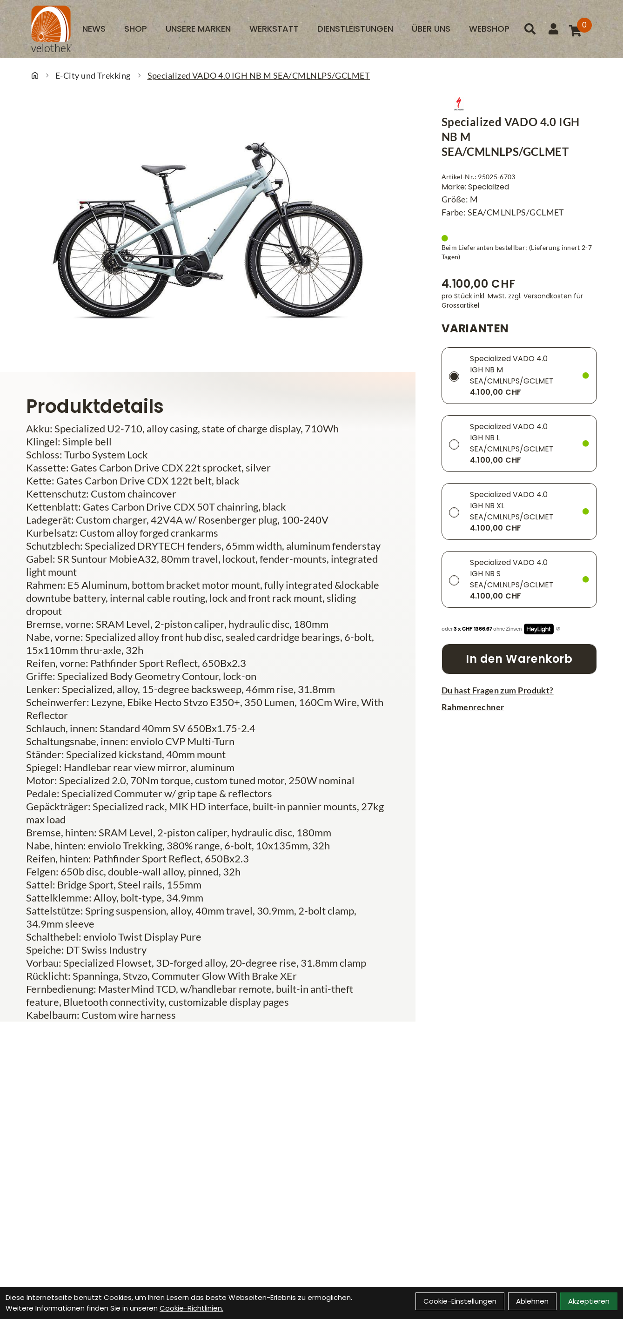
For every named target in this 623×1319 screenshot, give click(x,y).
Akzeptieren (589, 1301)
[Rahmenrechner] (519, 706)
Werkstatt (274, 28)
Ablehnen (532, 1301)
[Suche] (530, 29)
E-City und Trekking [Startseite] (93, 75)
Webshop (489, 28)
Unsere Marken (198, 28)
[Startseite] (35, 75)
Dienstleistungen (355, 28)
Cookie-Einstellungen (459, 1301)
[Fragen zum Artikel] (519, 690)
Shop (135, 28)
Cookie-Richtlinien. (191, 1308)
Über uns (431, 28)
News (94, 28)
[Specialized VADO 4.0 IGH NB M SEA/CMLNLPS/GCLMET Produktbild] (207, 230)
